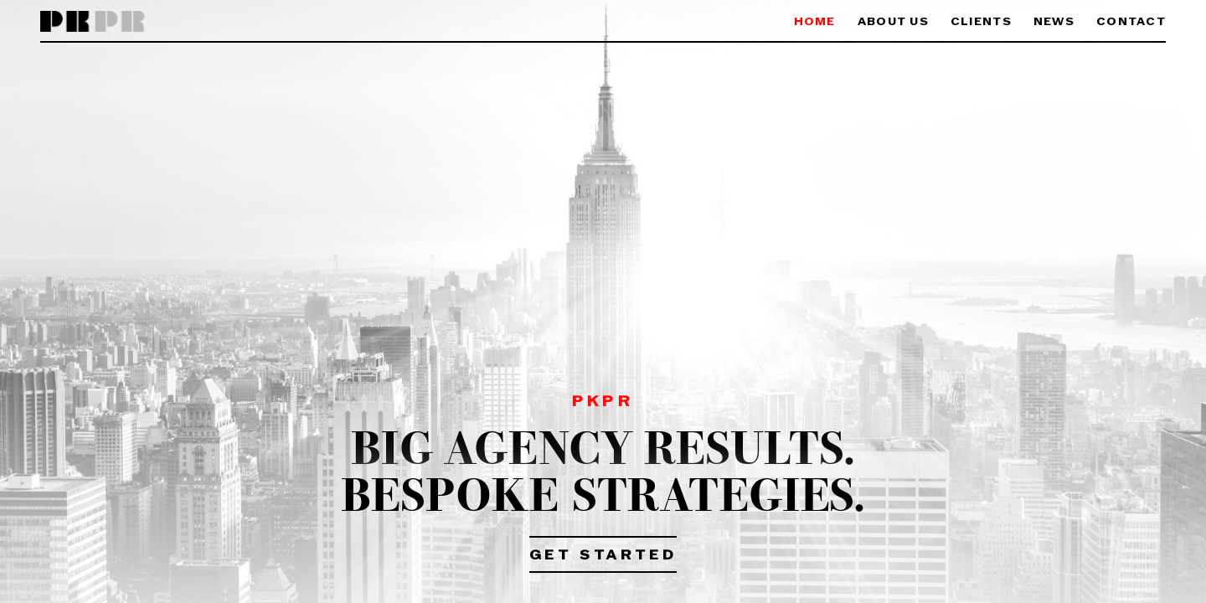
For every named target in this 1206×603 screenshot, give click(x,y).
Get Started (603, 556)
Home (815, 22)
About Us (893, 22)
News (1054, 22)
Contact (1131, 22)
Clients (981, 22)
